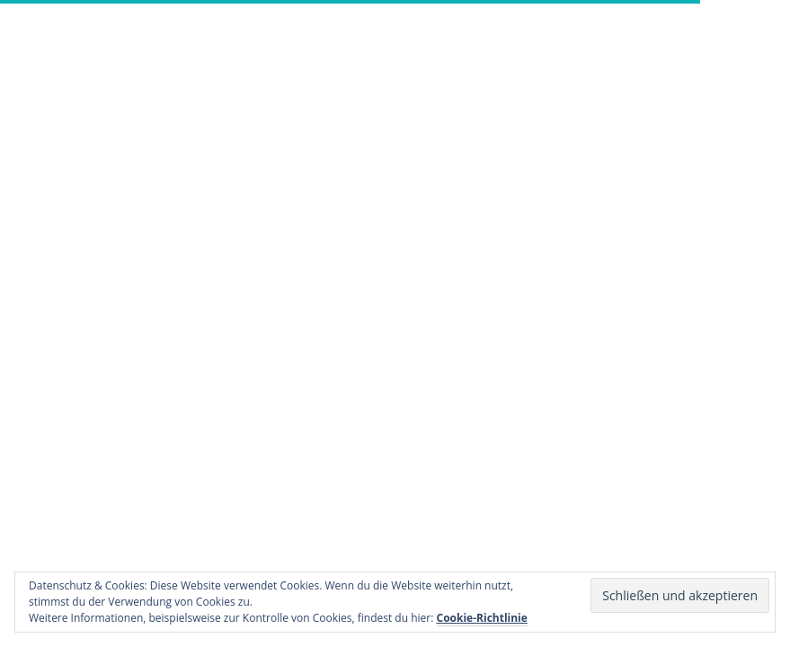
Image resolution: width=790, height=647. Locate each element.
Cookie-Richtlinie (482, 617)
